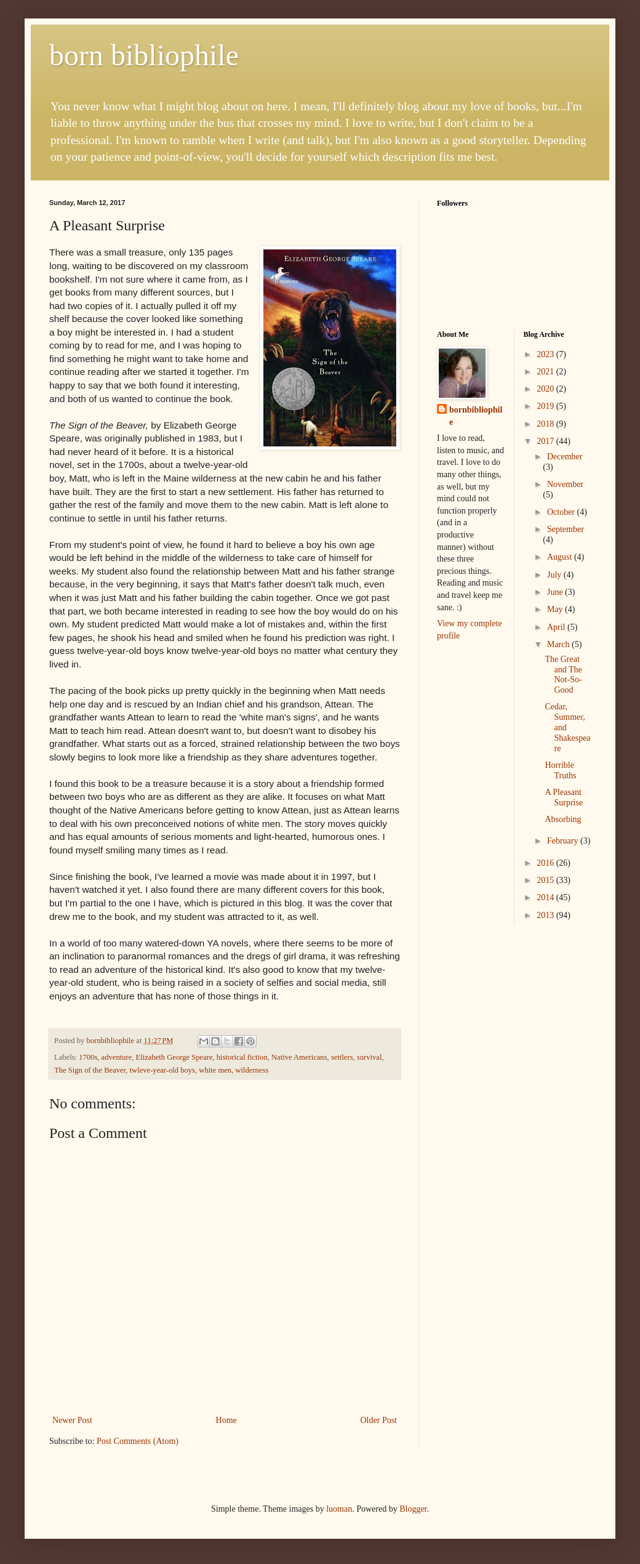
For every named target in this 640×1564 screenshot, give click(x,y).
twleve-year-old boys (162, 1070)
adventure (117, 1057)
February (563, 840)
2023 (546, 354)
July (555, 574)
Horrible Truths (560, 770)
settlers (342, 1057)
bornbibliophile (475, 416)
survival (369, 1057)
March (559, 644)
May (556, 609)
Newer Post (72, 1420)
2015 (546, 880)
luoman (339, 1509)
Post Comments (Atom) (137, 1441)
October (562, 512)
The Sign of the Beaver (90, 1070)
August (560, 557)
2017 (546, 441)
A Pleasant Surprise (564, 797)
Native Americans (299, 1057)
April (557, 627)
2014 (546, 897)
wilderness (251, 1070)
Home (226, 1420)
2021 (546, 371)
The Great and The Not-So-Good (563, 675)
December (565, 456)
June (556, 592)
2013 (546, 915)
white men (215, 1070)
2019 (546, 406)
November (565, 484)
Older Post (379, 1420)
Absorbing (563, 819)
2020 (546, 388)
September (565, 529)
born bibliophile (144, 55)
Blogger (412, 1509)
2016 (546, 863)
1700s (88, 1057)
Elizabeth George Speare (174, 1057)
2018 (546, 424)
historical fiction (242, 1057)
